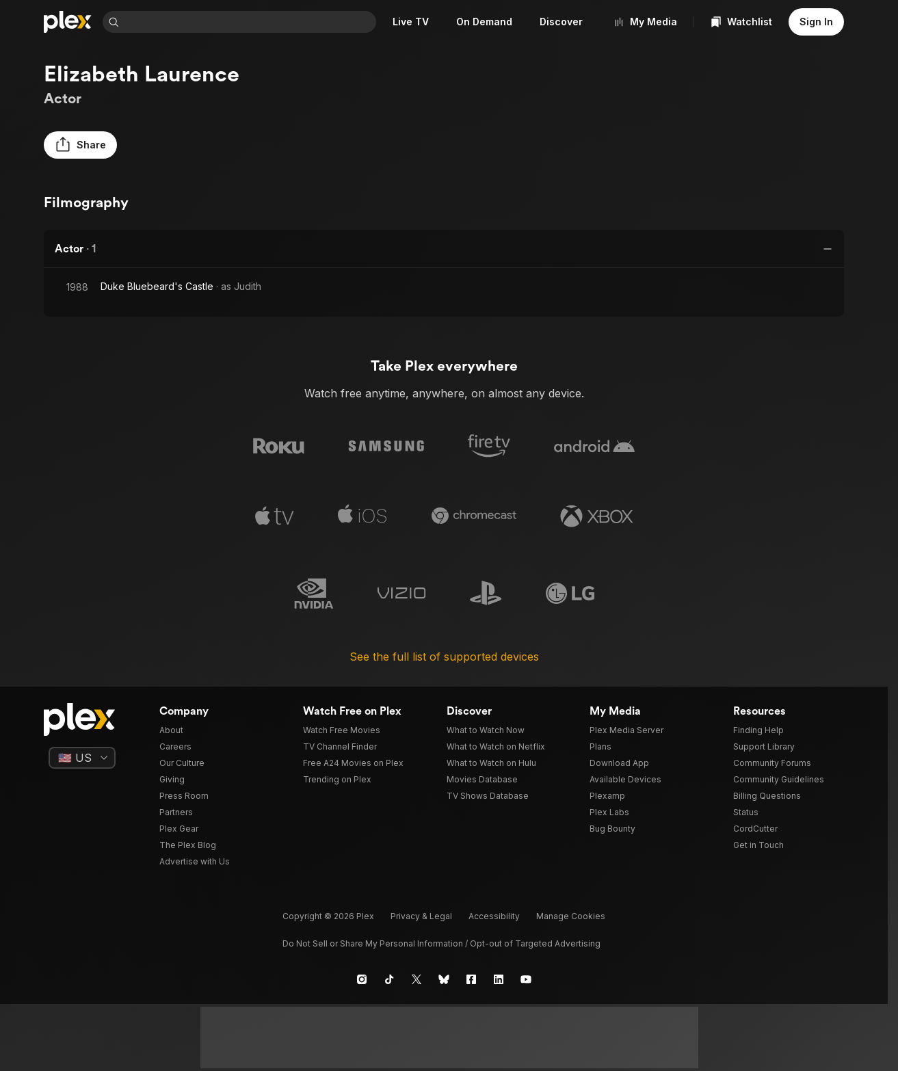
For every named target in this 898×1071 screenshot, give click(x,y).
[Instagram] (361, 979)
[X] (416, 979)
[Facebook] (471, 979)
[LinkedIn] (498, 979)
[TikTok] (389, 979)
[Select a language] (82, 758)
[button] (80, 145)
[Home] (68, 22)
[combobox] (250, 22)
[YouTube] (526, 979)
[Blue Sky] (444, 979)
